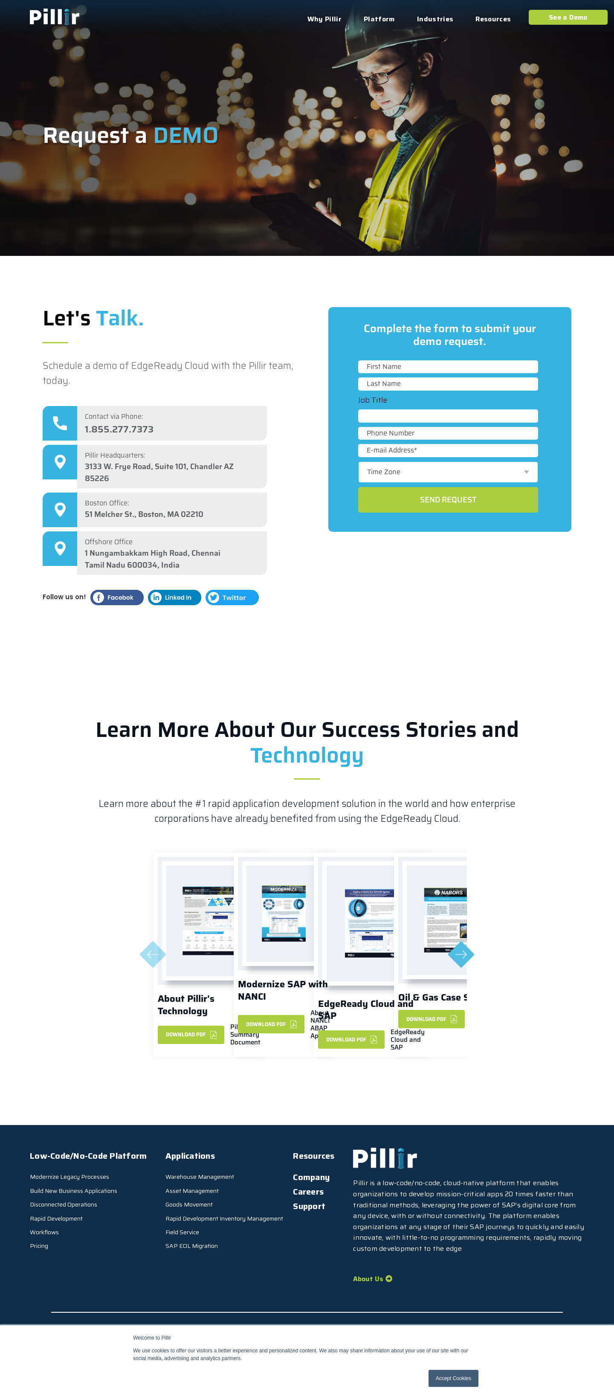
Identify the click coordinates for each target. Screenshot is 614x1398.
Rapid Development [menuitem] (56, 1218)
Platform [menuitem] (379, 19)
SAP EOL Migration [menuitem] (191, 1245)
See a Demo (568, 17)
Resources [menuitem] (493, 19)
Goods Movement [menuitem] (189, 1204)
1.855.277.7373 (119, 429)
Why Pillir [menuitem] (324, 19)
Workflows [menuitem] (44, 1232)
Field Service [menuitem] (182, 1232)
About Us (368, 1278)
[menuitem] (318, 1177)
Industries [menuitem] (435, 19)
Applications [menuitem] (190, 1156)
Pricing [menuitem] (39, 1245)
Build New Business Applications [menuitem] (73, 1190)
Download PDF (271, 1024)
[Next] (461, 955)
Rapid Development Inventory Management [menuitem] (224, 1218)
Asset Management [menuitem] (192, 1190)
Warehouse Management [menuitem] (199, 1176)
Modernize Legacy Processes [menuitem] (69, 1176)
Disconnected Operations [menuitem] (63, 1204)
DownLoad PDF (191, 1034)
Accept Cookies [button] (453, 1378)
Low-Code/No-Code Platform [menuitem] (88, 1156)
